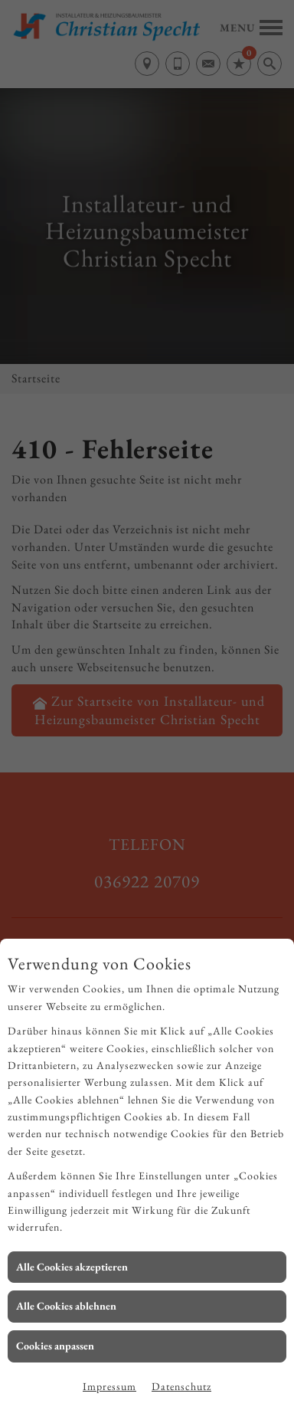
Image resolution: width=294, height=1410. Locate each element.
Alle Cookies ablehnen (66, 1306)
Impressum (109, 1386)
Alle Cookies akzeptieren (72, 1267)
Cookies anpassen (55, 1346)
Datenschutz (181, 1386)
